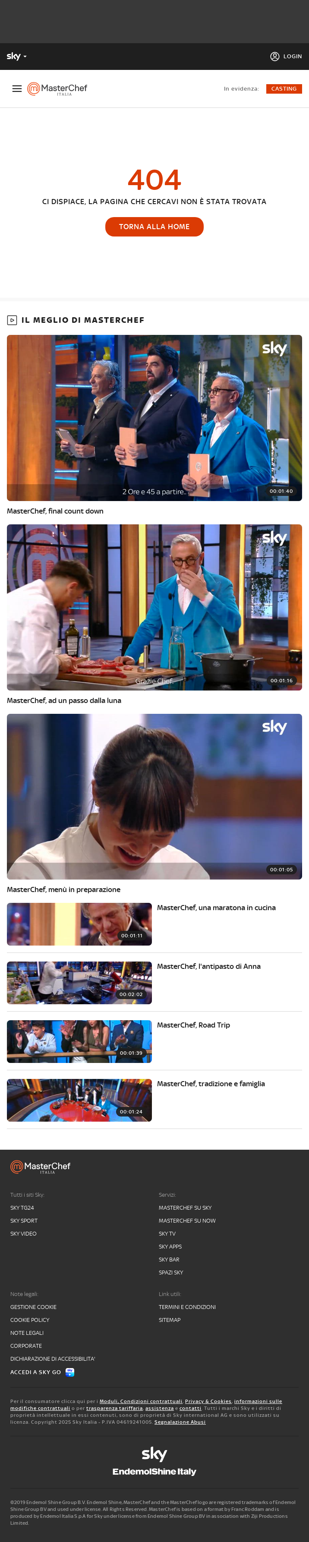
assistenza (159, 1408)
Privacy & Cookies (208, 1401)
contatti (191, 1408)
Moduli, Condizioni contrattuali (141, 1401)
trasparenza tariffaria (114, 1408)
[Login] (286, 56)
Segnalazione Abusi (180, 1422)
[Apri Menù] (17, 88)
